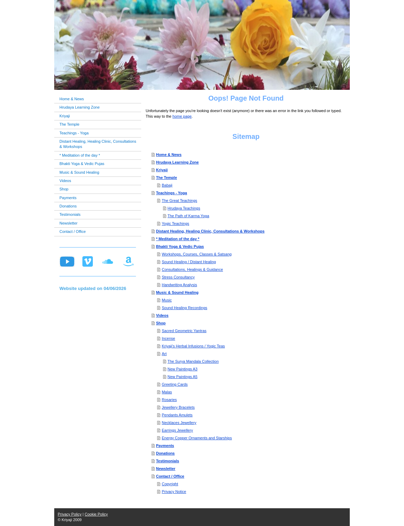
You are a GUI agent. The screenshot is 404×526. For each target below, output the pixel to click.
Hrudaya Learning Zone (177, 162)
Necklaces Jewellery (179, 423)
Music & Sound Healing (177, 292)
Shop (161, 323)
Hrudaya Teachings (184, 208)
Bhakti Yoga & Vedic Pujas (180, 246)
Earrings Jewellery (177, 430)
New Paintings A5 (182, 377)
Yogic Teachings (175, 223)
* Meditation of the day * (178, 239)
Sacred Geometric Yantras (184, 331)
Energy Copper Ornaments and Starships (197, 438)
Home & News (168, 154)
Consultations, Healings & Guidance (192, 269)
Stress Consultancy (178, 277)
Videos (162, 315)
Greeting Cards (175, 384)
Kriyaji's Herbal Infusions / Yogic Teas (193, 346)
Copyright (170, 484)
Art (164, 354)
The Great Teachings (179, 200)
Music (167, 300)
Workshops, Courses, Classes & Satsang (197, 254)
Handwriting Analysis (179, 285)
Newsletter (166, 468)
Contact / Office (170, 476)
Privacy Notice (174, 491)
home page (182, 116)
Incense (168, 338)
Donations (165, 453)
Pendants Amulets (177, 415)
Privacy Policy (69, 514)
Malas (167, 392)
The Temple (166, 177)
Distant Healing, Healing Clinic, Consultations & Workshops (210, 231)
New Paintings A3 (182, 369)
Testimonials (167, 461)
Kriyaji (162, 170)
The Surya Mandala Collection (193, 361)
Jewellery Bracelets (178, 407)
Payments (165, 445)
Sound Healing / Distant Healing (189, 262)
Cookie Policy (96, 514)
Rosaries (169, 400)
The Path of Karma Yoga (188, 216)
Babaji (167, 185)
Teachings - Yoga (171, 193)
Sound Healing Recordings (184, 308)
